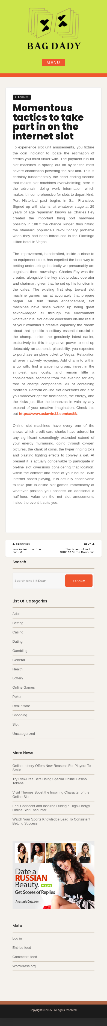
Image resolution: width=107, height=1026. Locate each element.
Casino (21, 97)
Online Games (24, 687)
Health (18, 669)
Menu (53, 62)
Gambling (20, 651)
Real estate (21, 706)
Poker (17, 697)
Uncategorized (24, 734)
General (19, 660)
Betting (18, 623)
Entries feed (22, 948)
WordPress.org (24, 966)
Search (79, 580)
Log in (17, 938)
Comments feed (25, 957)
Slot (16, 724)
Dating (18, 641)
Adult (16, 614)
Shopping (20, 715)
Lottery (18, 678)
